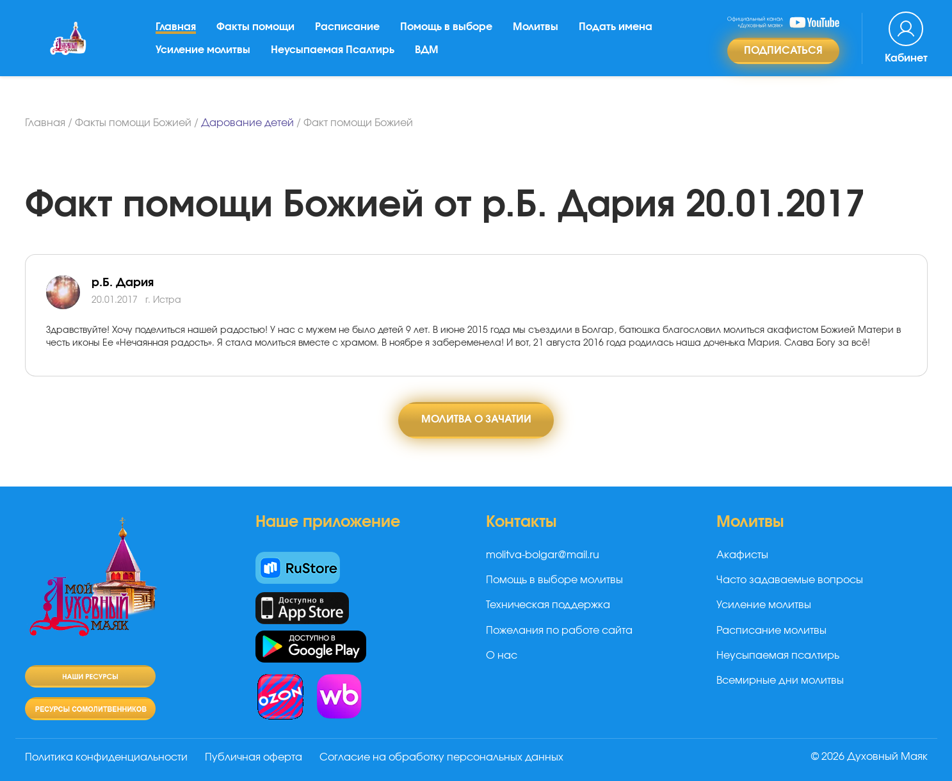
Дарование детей (247, 123)
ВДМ (427, 54)
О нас (501, 655)
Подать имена (615, 31)
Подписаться (783, 55)
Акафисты (742, 555)
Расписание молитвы (771, 630)
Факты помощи (255, 31)
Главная (176, 31)
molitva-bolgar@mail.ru (542, 555)
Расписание (347, 31)
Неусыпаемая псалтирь (777, 655)
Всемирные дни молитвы (780, 681)
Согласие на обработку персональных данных (443, 757)
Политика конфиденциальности (106, 757)
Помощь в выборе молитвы (554, 580)
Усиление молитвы (203, 54)
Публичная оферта (254, 757)
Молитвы (535, 31)
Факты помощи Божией (133, 123)
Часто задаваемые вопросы (789, 580)
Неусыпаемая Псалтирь (332, 54)
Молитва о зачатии (476, 420)
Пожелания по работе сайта (559, 630)
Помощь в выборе (446, 31)
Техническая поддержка (548, 605)
